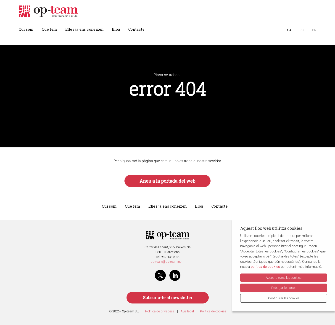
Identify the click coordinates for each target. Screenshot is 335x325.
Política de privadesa (159, 311)
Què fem (49, 29)
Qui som (26, 29)
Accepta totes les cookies (283, 277)
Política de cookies (213, 311)
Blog (116, 29)
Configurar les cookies (283, 298)
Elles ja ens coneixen (84, 29)
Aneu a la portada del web (167, 181)
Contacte (136, 29)
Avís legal (187, 311)
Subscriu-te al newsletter (167, 298)
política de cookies (265, 267)
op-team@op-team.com (167, 261)
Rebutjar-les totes (283, 288)
